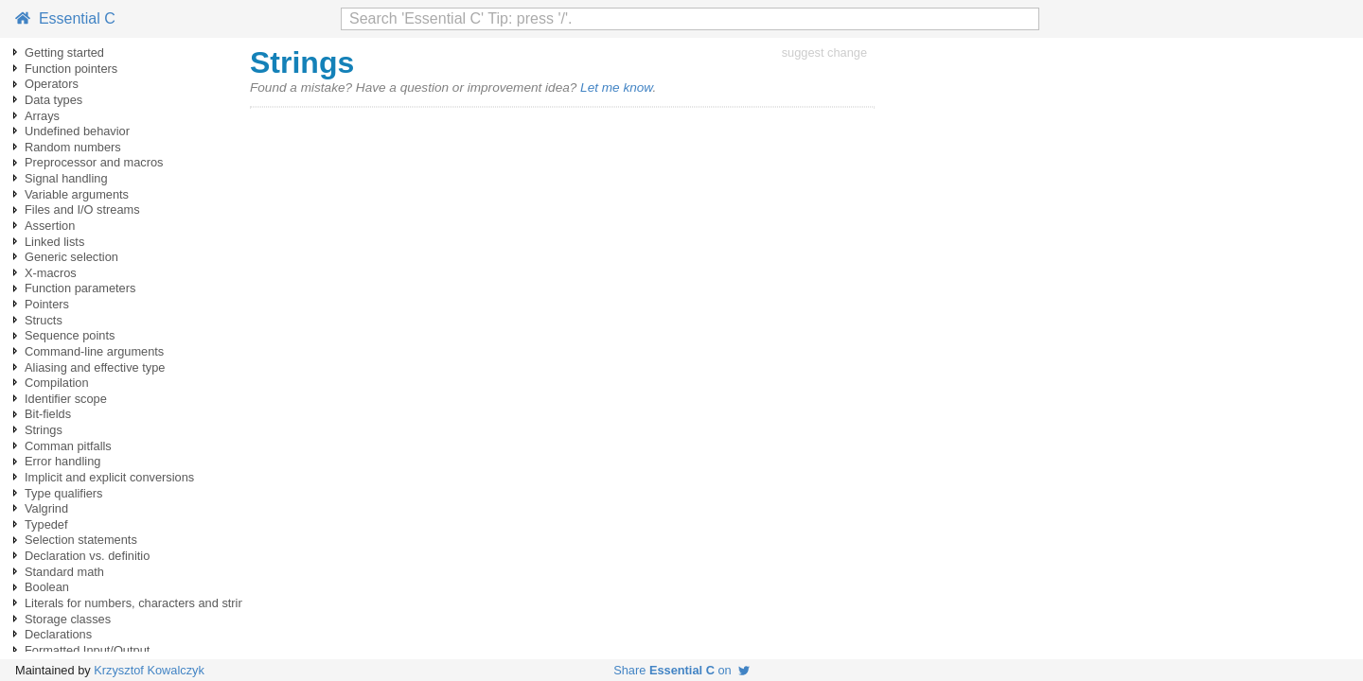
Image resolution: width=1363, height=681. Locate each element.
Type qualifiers (64, 493)
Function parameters (80, 288)
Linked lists (54, 242)
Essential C (65, 18)
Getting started (64, 52)
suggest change (824, 52)
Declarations (58, 634)
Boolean (47, 587)
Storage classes (68, 619)
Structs (43, 320)
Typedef (46, 524)
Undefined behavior (77, 131)
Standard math (64, 572)
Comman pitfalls (68, 446)
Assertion (50, 225)
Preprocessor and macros (94, 162)
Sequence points (70, 335)
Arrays (42, 116)
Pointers (47, 304)
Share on (681, 670)
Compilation (57, 382)
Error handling (62, 461)
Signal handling (66, 178)
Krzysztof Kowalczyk (149, 670)
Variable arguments (77, 194)
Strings (43, 430)
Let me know (616, 87)
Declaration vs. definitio (87, 556)
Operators (52, 84)
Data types (53, 100)
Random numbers (73, 147)
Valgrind (46, 508)
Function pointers (71, 68)
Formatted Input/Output (87, 650)
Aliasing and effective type (95, 367)
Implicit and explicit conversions (109, 477)
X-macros (51, 273)
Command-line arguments (94, 351)
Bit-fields (48, 414)
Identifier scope (66, 399)
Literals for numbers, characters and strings (141, 603)
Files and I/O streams (82, 209)
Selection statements (81, 540)
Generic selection (71, 257)
